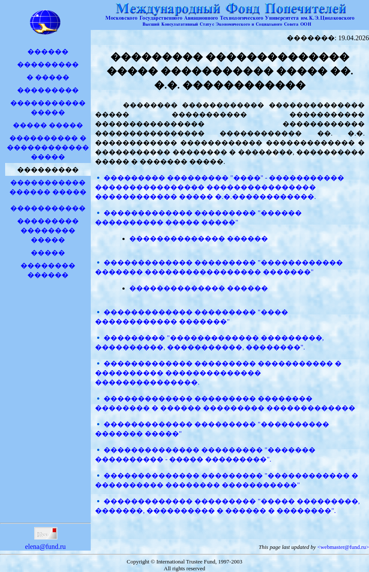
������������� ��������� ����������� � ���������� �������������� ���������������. (218, 373)
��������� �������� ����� (48, 230)
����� (48, 252)
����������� (48, 208)
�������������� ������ (198, 238)
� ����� (48, 77)
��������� (48, 64)
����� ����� (48, 125)
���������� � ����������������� (48, 147)
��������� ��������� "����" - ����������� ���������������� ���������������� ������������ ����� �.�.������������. (219, 187)
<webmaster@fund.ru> (343, 547)
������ (47, 51)
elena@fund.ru (45, 542)
